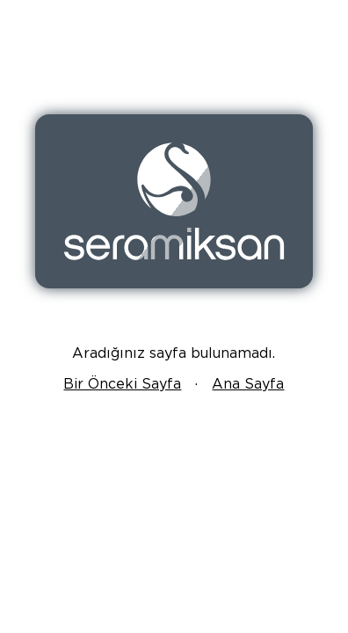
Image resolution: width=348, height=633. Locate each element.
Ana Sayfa (248, 383)
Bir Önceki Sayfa (122, 383)
